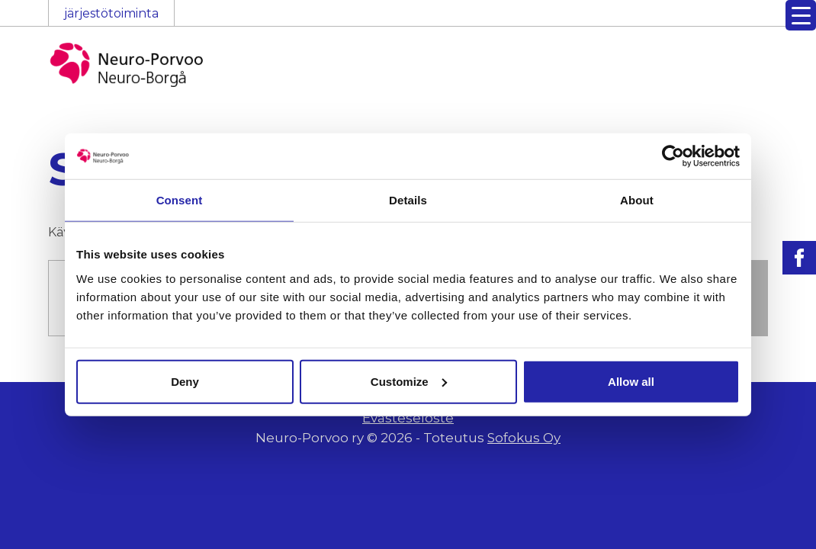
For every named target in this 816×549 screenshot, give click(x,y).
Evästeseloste (408, 417)
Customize (409, 380)
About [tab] (637, 200)
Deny (185, 380)
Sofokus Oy (524, 437)
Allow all (631, 380)
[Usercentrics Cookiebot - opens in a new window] (673, 156)
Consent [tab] (179, 200)
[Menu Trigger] (800, 15)
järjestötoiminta (111, 13)
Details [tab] (408, 200)
